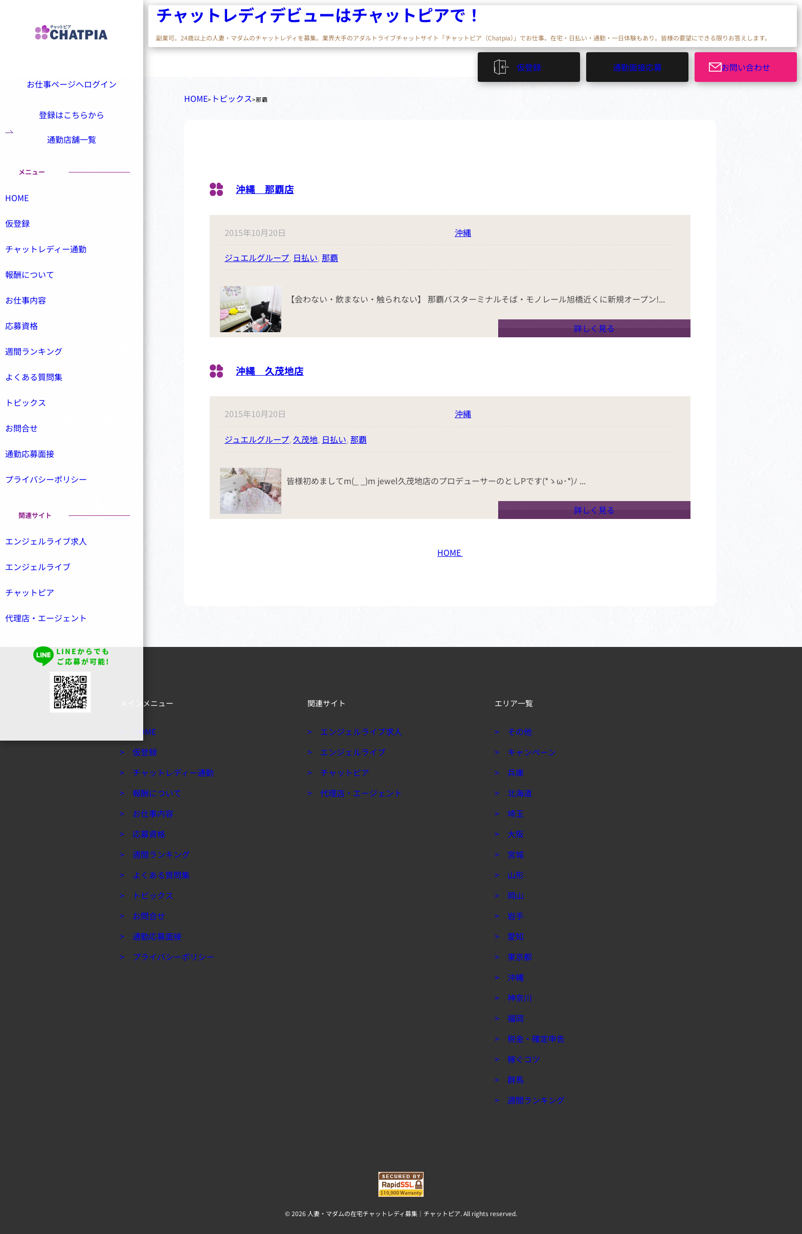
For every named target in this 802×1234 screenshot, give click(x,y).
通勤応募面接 (39, 482)
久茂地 (305, 435)
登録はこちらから (71, 117)
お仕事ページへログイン (70, 82)
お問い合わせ (752, 63)
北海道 (517, 789)
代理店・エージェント (54, 648)
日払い (305, 253)
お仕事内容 (36, 325)
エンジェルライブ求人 (54, 570)
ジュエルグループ (257, 253)
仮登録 (534, 63)
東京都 (517, 952)
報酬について (39, 299)
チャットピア (39, 622)
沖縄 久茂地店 (279, 365)
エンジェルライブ (47, 596)
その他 (517, 727)
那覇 (330, 253)
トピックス (221, 96)
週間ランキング (43, 378)
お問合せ (32, 456)
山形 (514, 870)
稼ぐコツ (521, 1055)
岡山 (514, 891)
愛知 (514, 932)
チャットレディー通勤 (54, 273)
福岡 (514, 1014)
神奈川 (517, 993)
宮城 (514, 850)
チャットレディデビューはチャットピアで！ (217, 15)
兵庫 (514, 768)
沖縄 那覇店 (272, 183)
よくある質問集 (43, 404)
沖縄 (463, 228)
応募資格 (32, 352)
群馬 (514, 1075)
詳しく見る (594, 324)
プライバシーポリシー (54, 508)
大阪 (514, 830)
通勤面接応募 (637, 63)
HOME (193, 96)
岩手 (514, 911)
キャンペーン (528, 748)
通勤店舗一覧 (72, 152)
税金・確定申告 (532, 1034)
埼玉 (514, 809)
